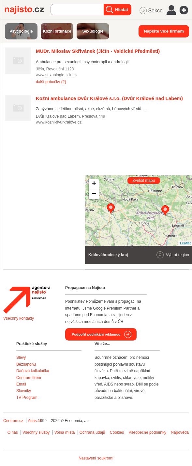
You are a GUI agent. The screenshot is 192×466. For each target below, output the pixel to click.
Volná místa (64, 432)
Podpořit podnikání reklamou (96, 334)
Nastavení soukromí (96, 458)
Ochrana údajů (92, 432)
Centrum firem (28, 377)
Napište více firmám (164, 31)
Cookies (117, 432)
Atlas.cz (35, 420)
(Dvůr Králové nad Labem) (109, 98)
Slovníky (23, 390)
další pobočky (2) (51, 82)
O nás (12, 432)
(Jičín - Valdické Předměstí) (98, 51)
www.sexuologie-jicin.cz (57, 75)
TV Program (26, 397)
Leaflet (185, 243)
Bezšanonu (26, 364)
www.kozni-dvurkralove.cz (58, 122)
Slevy (21, 357)
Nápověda (180, 432)
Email (21, 384)
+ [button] (94, 184)
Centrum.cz (13, 420)
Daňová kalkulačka (32, 371)
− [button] (94, 194)
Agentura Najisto (26, 299)
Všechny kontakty (18, 318)
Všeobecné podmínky (147, 432)
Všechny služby (36, 432)
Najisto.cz (28, 10)
